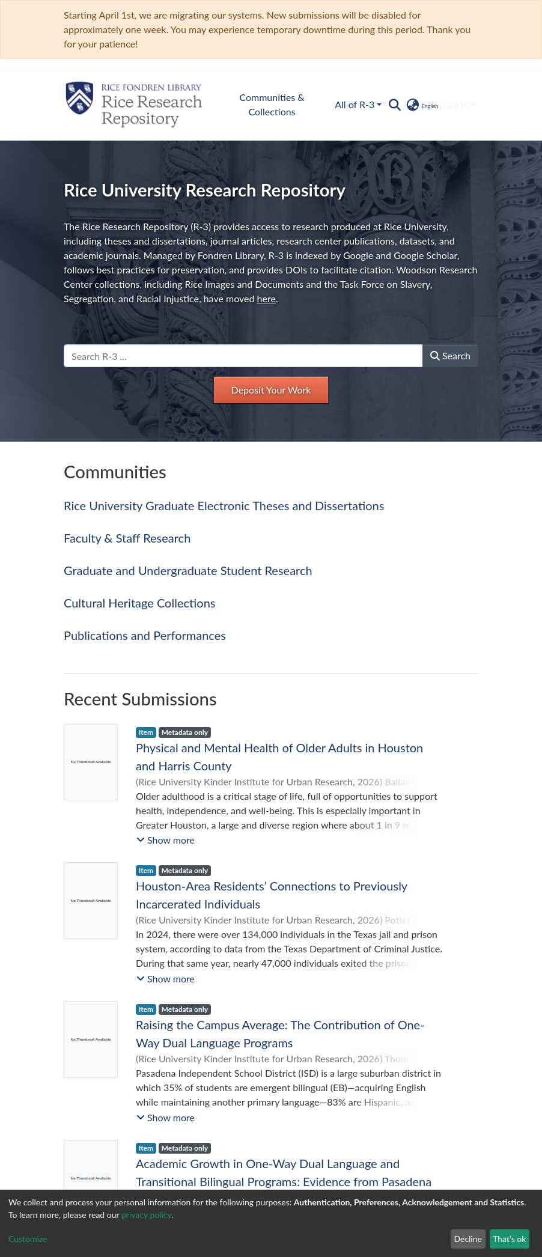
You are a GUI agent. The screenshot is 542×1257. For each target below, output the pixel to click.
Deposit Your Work (271, 389)
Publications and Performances (145, 635)
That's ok (509, 1239)
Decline (468, 1239)
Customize (27, 1239)
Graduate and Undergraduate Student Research (188, 570)
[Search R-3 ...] (243, 355)
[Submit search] (394, 104)
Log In (456, 104)
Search (450, 355)
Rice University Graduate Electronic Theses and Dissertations (224, 505)
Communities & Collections (271, 104)
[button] (421, 104)
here (266, 298)
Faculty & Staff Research (127, 538)
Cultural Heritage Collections (139, 602)
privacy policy (146, 1215)
